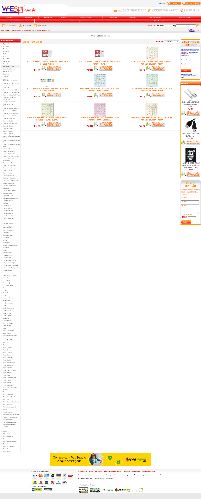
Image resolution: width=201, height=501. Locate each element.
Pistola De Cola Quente (10, 417)
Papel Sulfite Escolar (9, 377)
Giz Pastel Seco (8, 288)
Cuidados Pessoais (85, 17)
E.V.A (5, 240)
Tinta (4, 439)
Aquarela (6, 51)
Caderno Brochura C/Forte (11, 90)
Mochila (5, 342)
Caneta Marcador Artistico (11, 156)
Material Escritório (185, 17)
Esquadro (6, 247)
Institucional (82, 471)
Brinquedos (48, 17)
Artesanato (9, 17)
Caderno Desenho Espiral (11, 108)
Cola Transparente (8, 218)
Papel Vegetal (7, 380)
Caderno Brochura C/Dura (11, 83)
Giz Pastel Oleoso (8, 285)
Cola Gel (5, 203)
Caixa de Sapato (8, 128)
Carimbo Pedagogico (9, 185)
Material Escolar (155, 17)
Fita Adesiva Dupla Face (10, 265)
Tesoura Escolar (8, 436)
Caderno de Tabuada (9, 101)
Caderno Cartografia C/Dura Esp (9, 98)
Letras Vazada (7, 320)
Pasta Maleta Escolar (9, 397)
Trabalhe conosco (148, 471)
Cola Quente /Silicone (9, 216)
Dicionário (6, 237)
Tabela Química (8, 434)
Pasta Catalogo (7, 385)
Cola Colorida (7, 193)
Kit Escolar (6, 300)
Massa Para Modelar (9, 340)
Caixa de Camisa (8, 126)
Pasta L (5, 392)
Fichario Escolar (8, 255)
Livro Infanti (7, 325)
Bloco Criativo (7, 64)
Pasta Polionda (7, 404)
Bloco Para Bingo (8, 66)
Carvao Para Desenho (9, 190)
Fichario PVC (7, 257)
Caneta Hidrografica (9, 151)
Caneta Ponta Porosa (9, 168)
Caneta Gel (6, 148)
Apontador (6, 49)
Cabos (63, 17)
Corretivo (6, 232)
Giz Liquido (6, 280)
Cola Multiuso (7, 208)
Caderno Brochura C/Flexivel (8, 86)
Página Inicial (16, 30)
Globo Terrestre (8, 293)
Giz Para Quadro (8, 283)
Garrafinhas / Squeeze (9, 275)
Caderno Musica (8, 121)
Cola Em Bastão (8, 200)
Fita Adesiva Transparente (11, 268)
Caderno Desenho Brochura (8, 105)
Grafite (5, 295)
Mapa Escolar (7, 333)
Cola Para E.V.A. (8, 210)
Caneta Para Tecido (9, 163)
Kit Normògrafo (8, 303)
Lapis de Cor (7, 313)
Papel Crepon (7, 355)
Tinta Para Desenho (9, 446)
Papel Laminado (8, 365)
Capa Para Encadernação (10, 180)
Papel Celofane (7, 352)
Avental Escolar (8, 59)
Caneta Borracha (8, 131)
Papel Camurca (7, 347)
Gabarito (5, 273)
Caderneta (6, 76)
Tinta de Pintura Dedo (9, 441)
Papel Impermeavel (9, 362)
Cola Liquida (7, 205)
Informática (132, 17)
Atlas (4, 56)
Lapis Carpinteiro (8, 308)
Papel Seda (6, 375)
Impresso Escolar (8, 298)
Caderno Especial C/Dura (11, 111)
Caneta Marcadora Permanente (8, 159)
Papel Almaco (7, 345)
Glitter (5, 290)
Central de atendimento (131, 471)
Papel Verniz (7, 382)
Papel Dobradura (8, 357)
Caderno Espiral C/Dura (10, 113)
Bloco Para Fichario (9, 69)
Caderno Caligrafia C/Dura (11, 95)
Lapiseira (6, 318)
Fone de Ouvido (8, 270)
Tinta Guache (7, 444)
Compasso (6, 221)
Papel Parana (7, 372)
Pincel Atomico (7, 412)
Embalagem (112, 17)
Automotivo (29, 17)
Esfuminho (6, 242)
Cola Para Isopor (8, 213)
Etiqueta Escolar (8, 252)
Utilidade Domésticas (161, 21)
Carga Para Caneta (8, 183)
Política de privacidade (112, 471)
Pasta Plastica (7, 399)
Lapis (4, 305)
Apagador (6, 46)
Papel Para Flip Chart (9, 370)
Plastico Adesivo (8, 419)
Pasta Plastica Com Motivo (11, 402)
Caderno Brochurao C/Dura (11, 92)
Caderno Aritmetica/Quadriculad (10, 79)
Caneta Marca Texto (9, 153)
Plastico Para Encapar (9, 422)
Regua (5, 431)
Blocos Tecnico (7, 71)
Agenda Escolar (8, 44)
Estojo (5, 250)
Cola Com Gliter (8, 195)
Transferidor (7, 451)
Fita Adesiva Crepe (9, 263)
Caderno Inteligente (9, 118)
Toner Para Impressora (77, 21)
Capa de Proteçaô (8, 175)
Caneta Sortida (7, 173)
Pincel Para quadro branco (11, 414)
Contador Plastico (8, 223)
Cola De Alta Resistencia (10, 198)
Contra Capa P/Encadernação (8, 226)
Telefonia (17, 21)
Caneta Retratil (7, 170)
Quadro (5, 429)
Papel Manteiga (8, 367)
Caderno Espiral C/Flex (10, 116)
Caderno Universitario (10, 123)
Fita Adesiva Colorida (9, 260)
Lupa (4, 328)
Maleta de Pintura (8, 330)
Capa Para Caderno (9, 178)
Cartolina (6, 188)
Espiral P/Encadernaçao (10, 245)
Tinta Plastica (7, 449)
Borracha (6, 74)
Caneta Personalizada (9, 165)
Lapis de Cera (7, 310)
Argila (5, 54)
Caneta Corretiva (8, 133)
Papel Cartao (7, 350)
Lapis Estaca (7, 315)
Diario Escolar (7, 235)
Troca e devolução (95, 471)
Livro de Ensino (8, 323)
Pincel (5, 409)
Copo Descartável (8, 230)
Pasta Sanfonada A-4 (9, 407)
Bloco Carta (6, 61)
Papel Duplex (7, 360)
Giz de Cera (6, 278)
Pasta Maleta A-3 (8, 394)
